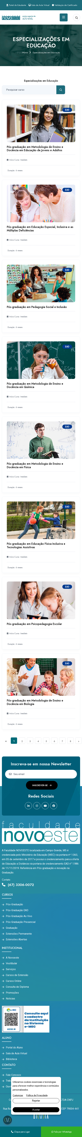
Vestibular (11, 963)
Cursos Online (13, 981)
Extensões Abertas (16, 939)
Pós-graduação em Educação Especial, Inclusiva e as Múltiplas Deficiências (40, 229)
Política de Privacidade (36, 1095)
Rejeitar (36, 1100)
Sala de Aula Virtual (38, 5)
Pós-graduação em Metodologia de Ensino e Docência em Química (35, 385)
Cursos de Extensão (17, 975)
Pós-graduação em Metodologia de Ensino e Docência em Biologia (35, 702)
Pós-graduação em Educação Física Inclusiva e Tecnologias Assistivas (36, 545)
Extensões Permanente (19, 933)
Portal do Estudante (16, 5)
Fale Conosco (13, 1075)
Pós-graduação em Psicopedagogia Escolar (34, 624)
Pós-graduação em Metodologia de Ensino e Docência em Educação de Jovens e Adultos (35, 148)
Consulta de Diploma (17, 986)
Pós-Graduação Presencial (20, 922)
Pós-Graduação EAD (17, 910)
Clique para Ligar (20, 1131)
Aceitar (36, 1109)
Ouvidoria (11, 1086)
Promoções (12, 992)
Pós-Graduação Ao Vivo (19, 916)
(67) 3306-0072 (18, 884)
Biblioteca (11, 1059)
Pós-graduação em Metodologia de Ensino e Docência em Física (35, 465)
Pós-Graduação (14, 904)
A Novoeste (12, 957)
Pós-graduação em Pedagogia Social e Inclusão (37, 307)
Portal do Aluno (14, 1047)
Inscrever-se (41, 785)
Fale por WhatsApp (61, 1131)
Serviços (11, 969)
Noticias (10, 998)
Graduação (11, 928)
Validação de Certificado (64, 5)
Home (25, 52)
